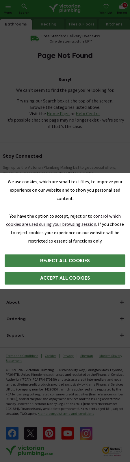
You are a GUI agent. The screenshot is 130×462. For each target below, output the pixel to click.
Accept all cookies (65, 278)
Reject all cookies (65, 261)
